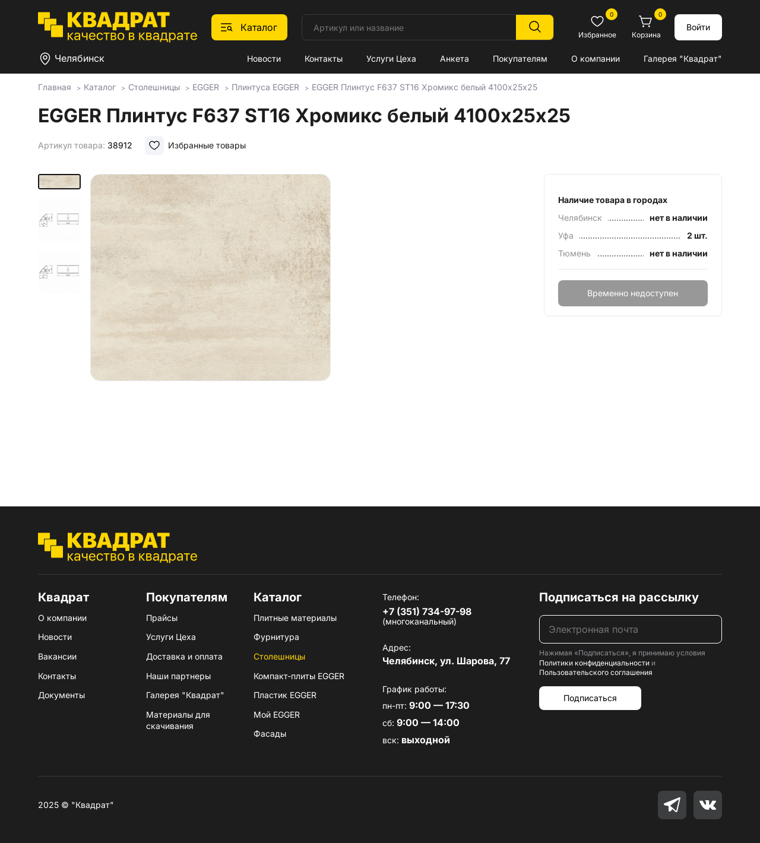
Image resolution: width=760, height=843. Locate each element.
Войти (698, 27)
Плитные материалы (295, 618)
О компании (595, 58)
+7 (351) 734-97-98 (426, 611)
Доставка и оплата (184, 656)
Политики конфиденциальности (594, 662)
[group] (210, 323)
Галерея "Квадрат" (683, 58)
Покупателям (520, 58)
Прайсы (162, 618)
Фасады (270, 733)
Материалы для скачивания (178, 720)
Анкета (454, 58)
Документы (61, 695)
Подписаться (590, 698)
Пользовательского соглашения (596, 672)
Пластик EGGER (285, 695)
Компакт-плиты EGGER (299, 676)
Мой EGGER (277, 714)
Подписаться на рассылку (619, 597)
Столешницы (279, 656)
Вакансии (57, 656)
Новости (264, 58)
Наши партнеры (178, 676)
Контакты (324, 58)
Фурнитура (276, 637)
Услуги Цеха (391, 58)
